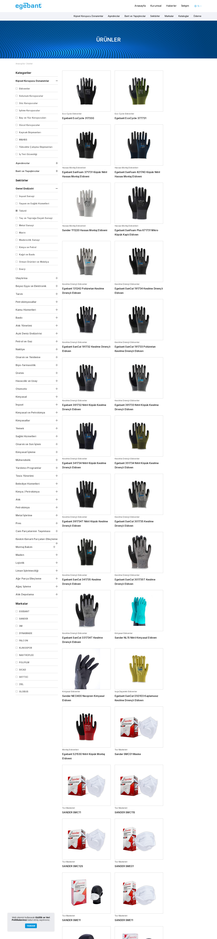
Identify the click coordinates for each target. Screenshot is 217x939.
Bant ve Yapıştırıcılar (135, 16)
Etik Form (63, 924)
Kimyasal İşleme (25, 452)
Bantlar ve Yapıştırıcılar (102, 911)
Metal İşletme (24, 515)
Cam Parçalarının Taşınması (33, 531)
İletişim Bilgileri (194, 904)
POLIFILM (24, 662)
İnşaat (19, 404)
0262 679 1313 (188, 887)
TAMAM (31, 925)
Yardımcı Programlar (28, 467)
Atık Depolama (25, 594)
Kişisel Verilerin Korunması (71, 914)
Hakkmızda (64, 904)
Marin (22, 232)
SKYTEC (23, 677)
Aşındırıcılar (114, 16)
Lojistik (20, 562)
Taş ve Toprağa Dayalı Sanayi (35, 218)
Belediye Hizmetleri (28, 483)
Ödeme (197, 16)
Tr (198, 6)
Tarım (19, 293)
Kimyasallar (23, 420)
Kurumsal (155, 5)
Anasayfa (140, 5)
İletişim (185, 5)
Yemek (20, 428)
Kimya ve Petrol (27, 247)
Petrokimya (23, 507)
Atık (18, 499)
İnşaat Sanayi (26, 196)
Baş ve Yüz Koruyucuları (32, 117)
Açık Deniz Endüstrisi (29, 333)
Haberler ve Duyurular (169, 904)
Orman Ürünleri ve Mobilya (34, 261)
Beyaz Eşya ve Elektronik (31, 286)
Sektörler (155, 16)
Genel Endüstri (25, 188)
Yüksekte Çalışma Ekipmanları (35, 147)
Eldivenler (24, 88)
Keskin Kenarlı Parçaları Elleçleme (37, 539)
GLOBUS (23, 691)
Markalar (169, 16)
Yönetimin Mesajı (67, 907)
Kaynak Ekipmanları (30, 132)
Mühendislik (23, 460)
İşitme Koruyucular (29, 110)
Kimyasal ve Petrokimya (30, 412)
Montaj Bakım (24, 546)
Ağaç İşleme (23, 586)
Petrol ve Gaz (24, 341)
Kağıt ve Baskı (27, 254)
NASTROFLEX (26, 655)
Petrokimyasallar (26, 301)
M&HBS (23, 139)
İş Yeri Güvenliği (28, 154)
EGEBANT (24, 611)
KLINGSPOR (25, 647)
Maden (20, 554)
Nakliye (20, 349)
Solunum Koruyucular (31, 96)
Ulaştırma (21, 278)
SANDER (23, 618)
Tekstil (22, 210)
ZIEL (21, 684)
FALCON (23, 640)
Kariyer (62, 921)
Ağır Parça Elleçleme (28, 578)
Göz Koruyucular (28, 103)
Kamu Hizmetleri (26, 309)
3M (20, 626)
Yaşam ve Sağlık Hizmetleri (34, 203)
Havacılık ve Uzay (26, 380)
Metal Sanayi (26, 225)
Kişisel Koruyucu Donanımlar (88, 16)
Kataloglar (183, 16)
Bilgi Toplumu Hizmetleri (70, 918)
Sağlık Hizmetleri (26, 436)
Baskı (19, 317)
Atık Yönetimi (24, 325)
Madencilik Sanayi (29, 240)
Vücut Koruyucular (29, 125)
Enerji (22, 269)
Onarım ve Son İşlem (28, 444)
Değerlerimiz (65, 911)
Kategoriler (23, 72)
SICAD (22, 669)
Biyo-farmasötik (26, 365)
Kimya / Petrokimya (27, 491)
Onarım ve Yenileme (28, 357)
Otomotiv (21, 388)
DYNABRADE (25, 633)
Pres (18, 523)
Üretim (20, 373)
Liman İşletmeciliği (27, 570)
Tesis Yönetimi (25, 475)
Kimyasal (21, 396)
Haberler (171, 5)
